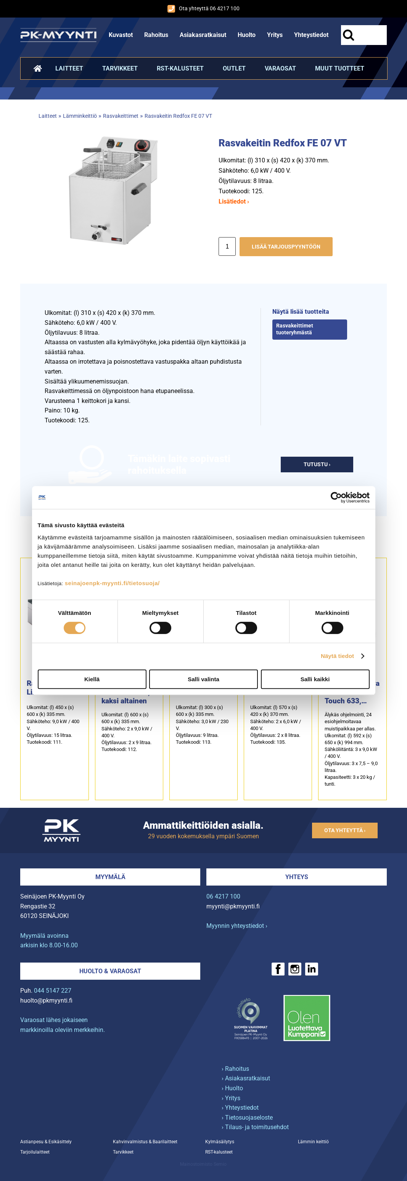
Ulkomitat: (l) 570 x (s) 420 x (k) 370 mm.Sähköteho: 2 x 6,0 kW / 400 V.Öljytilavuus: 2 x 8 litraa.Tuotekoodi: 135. (275, 724)
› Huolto (232, 1088)
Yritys (275, 35)
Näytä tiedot (337, 656)
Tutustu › (317, 464)
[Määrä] (227, 246)
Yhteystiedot (311, 35)
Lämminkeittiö (80, 116)
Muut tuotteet (339, 68)
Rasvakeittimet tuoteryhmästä (294, 329)
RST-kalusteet (180, 68)
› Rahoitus (235, 1068)
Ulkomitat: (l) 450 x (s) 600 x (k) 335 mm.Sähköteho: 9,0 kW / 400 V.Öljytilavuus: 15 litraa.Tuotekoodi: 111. (53, 724)
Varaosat (280, 68)
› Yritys (231, 1098)
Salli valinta (203, 679)
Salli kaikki (315, 679)
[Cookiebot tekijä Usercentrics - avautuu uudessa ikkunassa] (336, 497)
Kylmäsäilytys (219, 1141)
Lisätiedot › (234, 201)
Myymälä (110, 877)
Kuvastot (121, 35)
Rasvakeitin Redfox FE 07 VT (178, 116)
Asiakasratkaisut (203, 35)
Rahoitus (156, 35)
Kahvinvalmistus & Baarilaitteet (145, 1141)
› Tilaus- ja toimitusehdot (255, 1127)
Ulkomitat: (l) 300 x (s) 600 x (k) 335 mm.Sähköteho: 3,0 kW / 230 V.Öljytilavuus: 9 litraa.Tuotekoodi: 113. (202, 724)
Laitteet (69, 68)
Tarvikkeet (120, 68)
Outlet (234, 68)
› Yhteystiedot (240, 1107)
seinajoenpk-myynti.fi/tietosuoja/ (112, 583)
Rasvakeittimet (120, 116)
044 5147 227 (52, 990)
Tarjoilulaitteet (35, 1152)
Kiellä (92, 679)
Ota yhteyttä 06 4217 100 (203, 9)
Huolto (247, 35)
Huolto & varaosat (110, 971)
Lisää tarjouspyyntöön (286, 247)
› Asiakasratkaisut (246, 1078)
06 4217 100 (223, 896)
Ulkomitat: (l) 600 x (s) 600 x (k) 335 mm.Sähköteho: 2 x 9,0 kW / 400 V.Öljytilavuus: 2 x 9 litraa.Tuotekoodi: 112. (126, 732)
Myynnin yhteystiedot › (236, 925)
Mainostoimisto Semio (203, 1164)
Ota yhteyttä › (344, 830)
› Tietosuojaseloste (247, 1117)
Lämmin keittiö (313, 1141)
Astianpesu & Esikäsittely (46, 1141)
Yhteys (296, 877)
